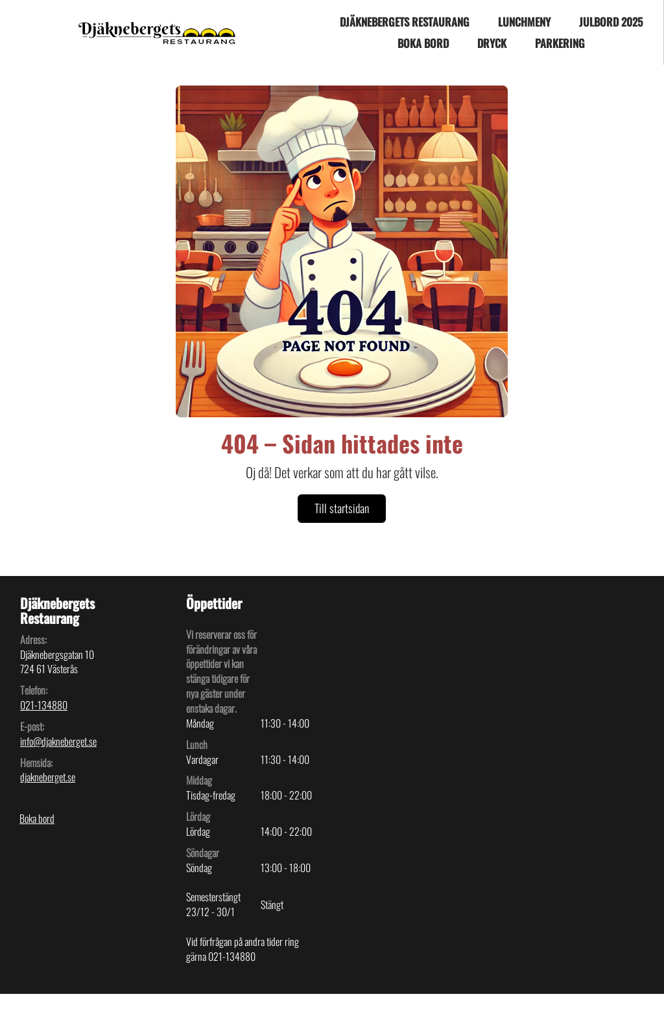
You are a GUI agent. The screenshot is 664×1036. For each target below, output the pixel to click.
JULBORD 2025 (611, 22)
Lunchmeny (524, 22)
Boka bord (423, 43)
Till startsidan (341, 508)
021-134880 (43, 705)
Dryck (491, 43)
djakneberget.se (47, 777)
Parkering (560, 43)
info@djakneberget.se (58, 741)
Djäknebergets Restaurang (404, 22)
